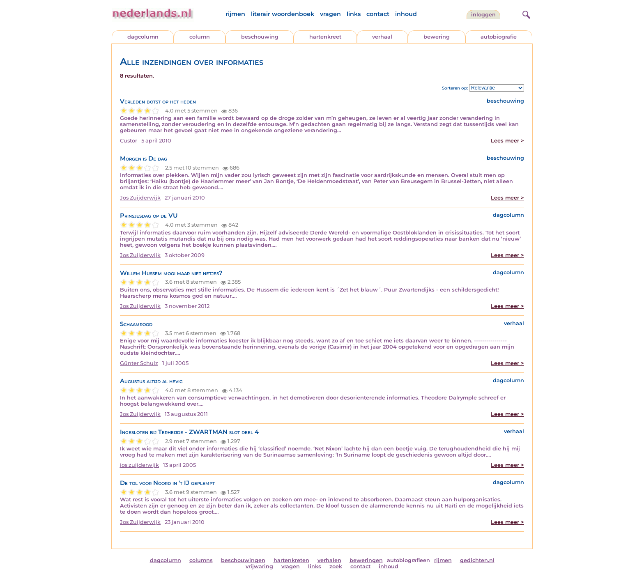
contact (377, 14)
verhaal (382, 37)
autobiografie (499, 37)
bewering (436, 37)
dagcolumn (143, 37)
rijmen (235, 14)
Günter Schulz (139, 363)
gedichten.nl (477, 560)
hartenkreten (291, 560)
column (199, 37)
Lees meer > (507, 141)
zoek (335, 566)
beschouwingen (243, 560)
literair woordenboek (282, 14)
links (354, 14)
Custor (128, 141)
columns (201, 560)
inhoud (406, 14)
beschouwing (259, 37)
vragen (330, 14)
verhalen (329, 560)
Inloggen (483, 14)
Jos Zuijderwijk (140, 198)
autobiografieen (408, 560)
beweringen (366, 560)
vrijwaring (259, 566)
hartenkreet (325, 37)
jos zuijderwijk (139, 465)
